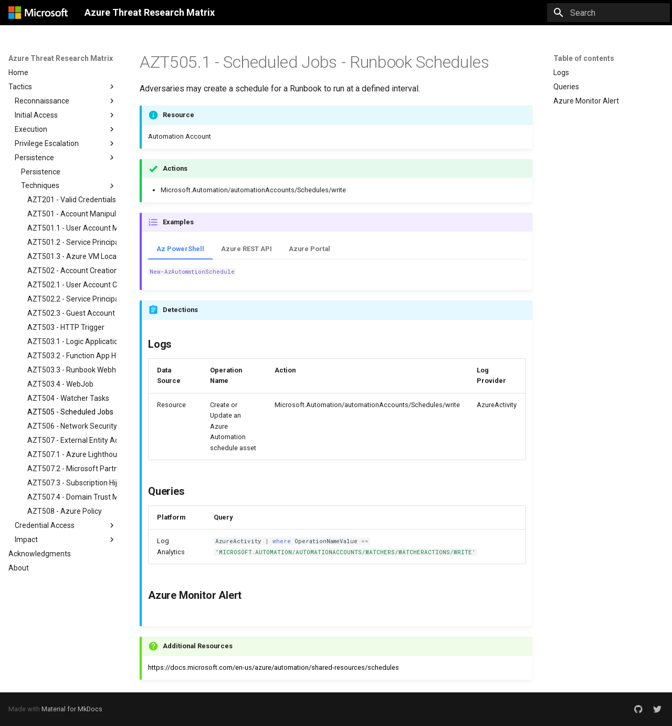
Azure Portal (309, 249)
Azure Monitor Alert (586, 101)
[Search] (608, 12)
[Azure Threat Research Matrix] (38, 12)
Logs (561, 72)
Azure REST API (246, 249)
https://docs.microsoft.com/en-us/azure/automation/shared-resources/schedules (273, 667)
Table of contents (583, 58)
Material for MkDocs (71, 709)
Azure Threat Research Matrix (60, 58)
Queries (566, 86)
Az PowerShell (180, 249)
